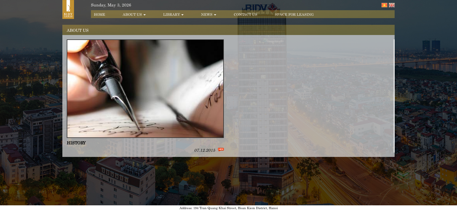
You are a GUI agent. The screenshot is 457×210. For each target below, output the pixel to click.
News (208, 14)
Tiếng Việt (384, 5)
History (76, 142)
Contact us (245, 14)
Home (99, 14)
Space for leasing (294, 14)
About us (134, 14)
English (392, 5)
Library (173, 14)
